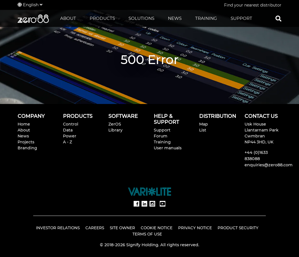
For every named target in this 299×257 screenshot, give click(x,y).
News (23, 136)
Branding (27, 147)
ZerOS (114, 124)
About (24, 130)
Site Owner (122, 228)
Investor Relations (58, 228)
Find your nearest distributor (252, 5)
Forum (160, 136)
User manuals (168, 147)
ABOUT (68, 18)
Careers (94, 228)
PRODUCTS (102, 18)
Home (24, 124)
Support (162, 130)
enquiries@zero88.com (268, 164)
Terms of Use (147, 234)
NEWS (175, 18)
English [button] (30, 4)
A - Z (67, 142)
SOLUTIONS (141, 18)
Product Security (238, 228)
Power (69, 136)
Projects (26, 142)
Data (68, 130)
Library (115, 130)
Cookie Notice (156, 228)
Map (203, 124)
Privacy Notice (195, 228)
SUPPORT (241, 18)
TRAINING (206, 18)
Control (70, 124)
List (202, 130)
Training (162, 142)
